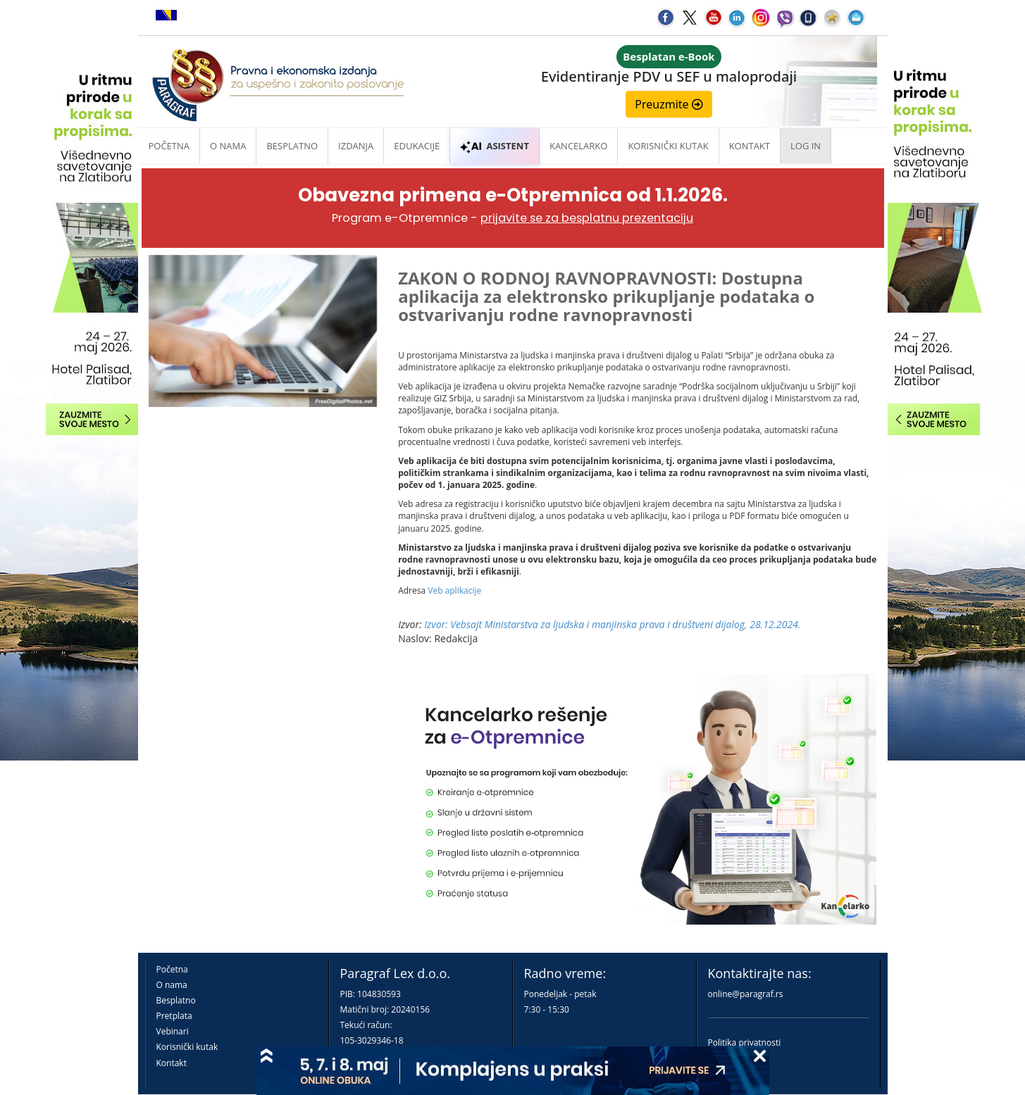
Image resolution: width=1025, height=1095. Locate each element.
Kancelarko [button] (578, 145)
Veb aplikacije (454, 590)
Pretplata (174, 1016)
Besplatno (292, 145)
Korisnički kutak (187, 1047)
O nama (228, 145)
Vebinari (172, 1031)
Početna (169, 145)
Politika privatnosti (744, 1043)
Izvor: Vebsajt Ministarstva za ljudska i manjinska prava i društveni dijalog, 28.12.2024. (612, 624)
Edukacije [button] (417, 145)
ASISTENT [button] (494, 145)
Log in (805, 145)
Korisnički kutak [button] (668, 145)
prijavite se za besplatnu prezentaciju (586, 218)
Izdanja (355, 145)
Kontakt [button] (749, 145)
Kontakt (171, 1063)
